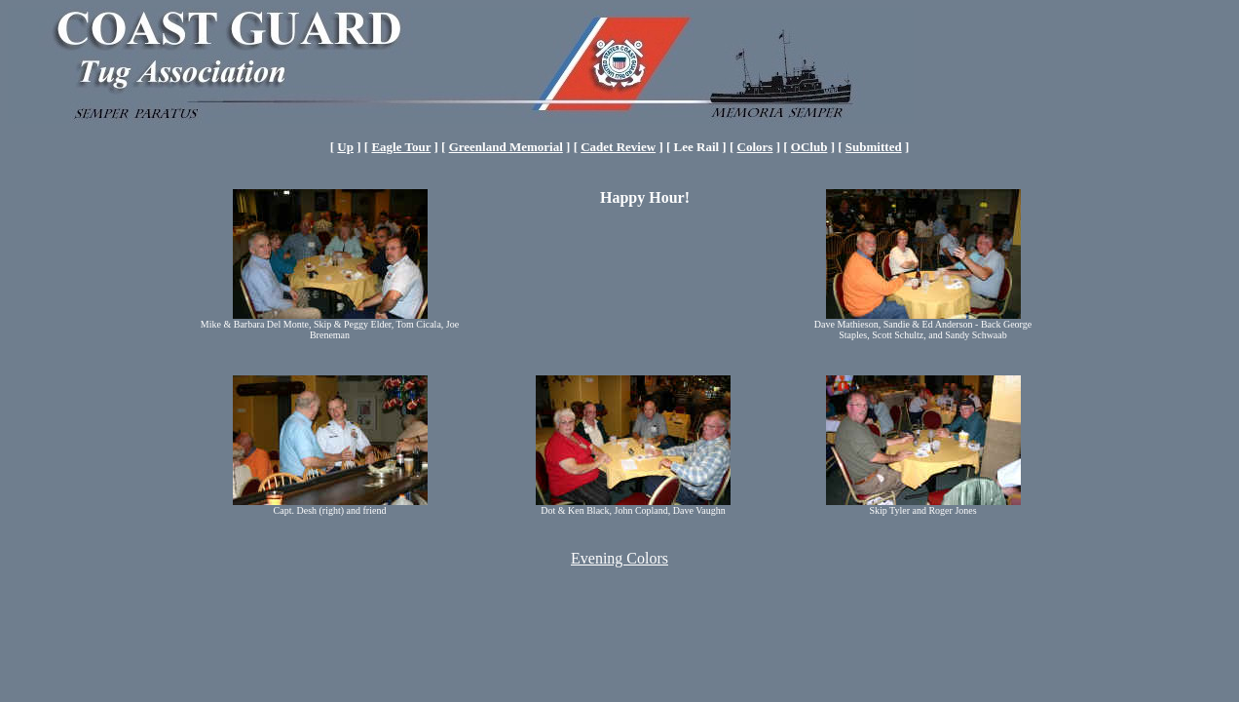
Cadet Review (618, 146)
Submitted (873, 146)
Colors (755, 146)
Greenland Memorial (506, 146)
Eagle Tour (401, 146)
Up (345, 146)
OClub (809, 146)
